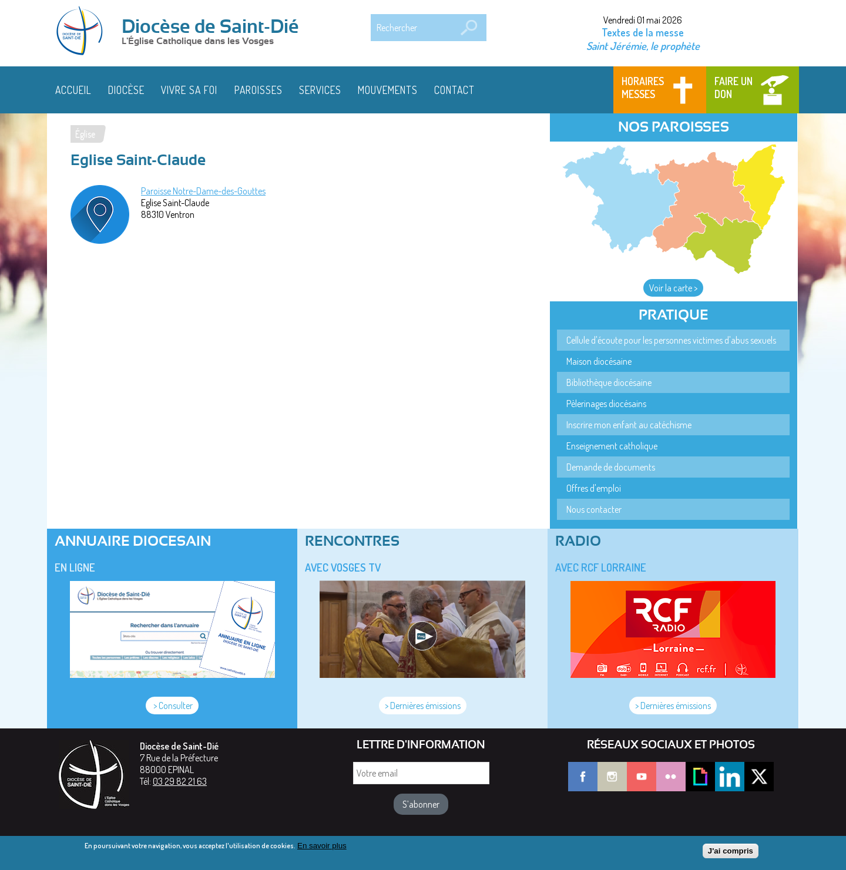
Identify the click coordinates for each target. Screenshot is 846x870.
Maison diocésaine (599, 361)
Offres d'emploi (593, 488)
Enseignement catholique (611, 446)
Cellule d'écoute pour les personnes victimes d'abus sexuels (671, 340)
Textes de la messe (643, 32)
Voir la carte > (673, 288)
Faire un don (733, 87)
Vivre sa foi (189, 89)
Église (85, 134)
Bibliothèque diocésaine (609, 382)
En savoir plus (322, 848)
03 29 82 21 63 (180, 781)
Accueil (73, 89)
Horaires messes (643, 87)
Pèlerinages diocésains (606, 403)
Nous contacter (594, 509)
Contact (454, 89)
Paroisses (258, 89)
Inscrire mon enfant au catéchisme (628, 425)
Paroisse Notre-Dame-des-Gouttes (203, 191)
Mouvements (388, 89)
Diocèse (126, 89)
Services (320, 89)
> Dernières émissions (423, 705)
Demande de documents (610, 467)
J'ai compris (730, 853)
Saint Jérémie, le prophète (643, 45)
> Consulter (172, 705)
